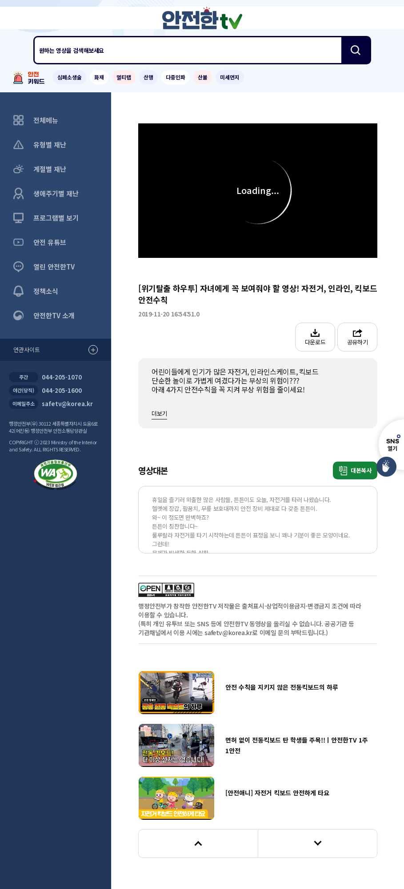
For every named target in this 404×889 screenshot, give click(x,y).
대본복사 (355, 470)
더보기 (159, 413)
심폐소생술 (69, 77)
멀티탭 (123, 77)
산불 (203, 77)
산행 (148, 77)
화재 (99, 77)
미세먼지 (230, 77)
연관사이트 (55, 350)
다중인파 (175, 77)
